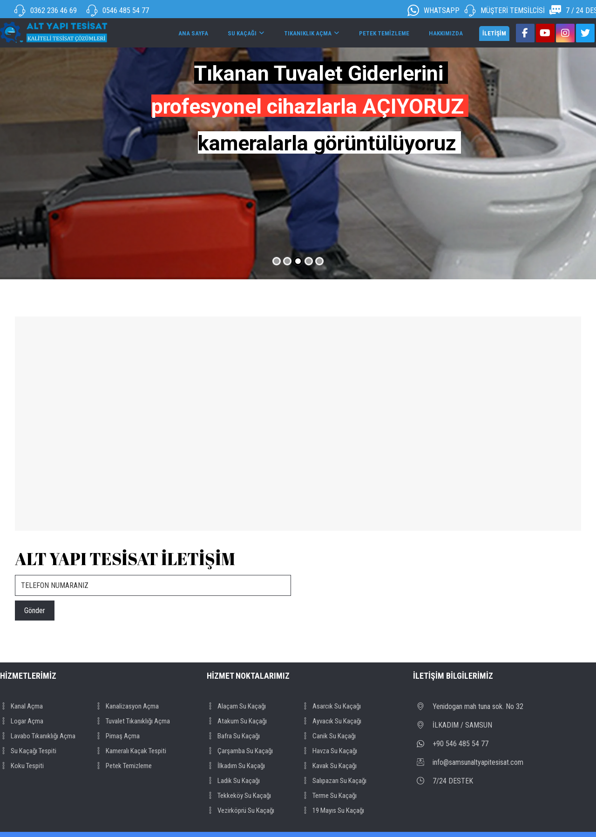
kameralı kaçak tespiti (130, 751)
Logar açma (21, 721)
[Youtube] (545, 33)
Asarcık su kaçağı (331, 706)
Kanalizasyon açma (127, 706)
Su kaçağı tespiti (28, 751)
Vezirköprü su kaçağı (240, 810)
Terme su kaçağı (329, 795)
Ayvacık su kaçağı (331, 721)
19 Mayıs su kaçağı (333, 810)
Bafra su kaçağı (233, 736)
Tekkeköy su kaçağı (239, 795)
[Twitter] (585, 33)
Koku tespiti (22, 766)
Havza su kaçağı (329, 751)
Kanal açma (21, 706)
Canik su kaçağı (329, 736)
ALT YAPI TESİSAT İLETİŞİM (125, 558)
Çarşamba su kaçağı (240, 751)
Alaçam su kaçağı (236, 706)
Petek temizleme (123, 766)
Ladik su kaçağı (233, 780)
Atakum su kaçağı (237, 721)
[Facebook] (525, 33)
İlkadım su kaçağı (236, 766)
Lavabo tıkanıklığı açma (37, 736)
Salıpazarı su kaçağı (334, 780)
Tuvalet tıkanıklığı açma (132, 721)
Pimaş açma (117, 736)
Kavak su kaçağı (329, 766)
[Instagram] (565, 33)
